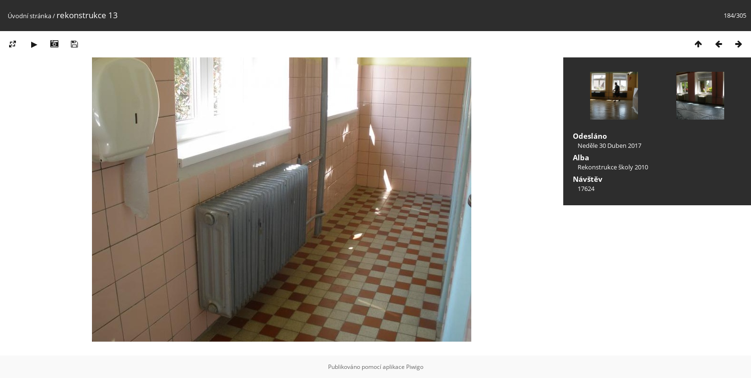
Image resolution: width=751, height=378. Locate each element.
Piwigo (414, 367)
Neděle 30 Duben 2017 (609, 145)
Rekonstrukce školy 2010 (613, 167)
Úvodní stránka (29, 15)
